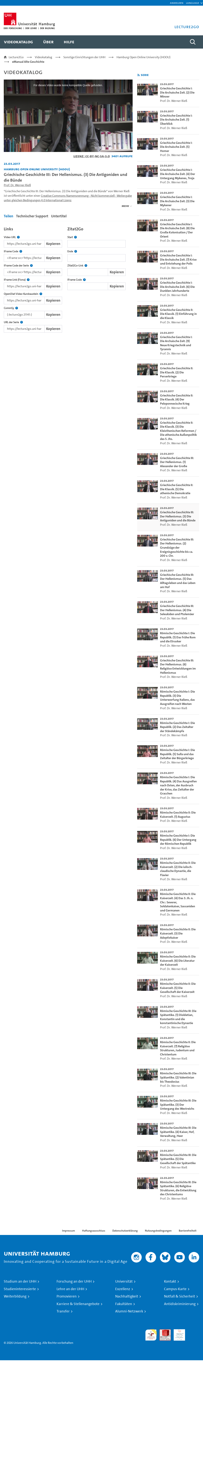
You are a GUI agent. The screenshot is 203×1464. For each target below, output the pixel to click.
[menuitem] (18, 42)
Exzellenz (122, 1289)
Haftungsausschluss (93, 1231)
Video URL (12, 237)
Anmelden (176, 3)
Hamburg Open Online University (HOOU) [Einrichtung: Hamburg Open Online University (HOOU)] (37, 169)
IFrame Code (13, 251)
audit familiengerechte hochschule (151, 1335)
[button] (192, 3)
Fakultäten (123, 1303)
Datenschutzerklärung (125, 1231)
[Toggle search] (192, 42)
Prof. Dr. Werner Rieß (17, 185)
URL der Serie (13, 322)
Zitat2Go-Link (77, 266)
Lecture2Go (16, 57)
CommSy (11, 308)
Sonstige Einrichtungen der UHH (84, 57)
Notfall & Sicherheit (179, 1296)
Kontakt (170, 1281)
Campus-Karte (175, 1289)
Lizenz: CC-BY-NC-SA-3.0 (91, 156)
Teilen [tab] (8, 216)
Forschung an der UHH (74, 1281)
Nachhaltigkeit (126, 1296)
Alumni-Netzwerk (129, 1311)
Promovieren (67, 1296)
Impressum (68, 1231)
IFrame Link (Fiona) (17, 280)
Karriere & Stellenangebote (78, 1303)
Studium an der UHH (20, 1281)
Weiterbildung (15, 1296)
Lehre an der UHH (70, 1289)
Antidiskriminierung (180, 1303)
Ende (72, 251)
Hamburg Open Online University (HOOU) (143, 57)
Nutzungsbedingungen (158, 1231)
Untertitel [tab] (59, 216)
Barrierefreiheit (187, 1231)
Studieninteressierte (20, 1289)
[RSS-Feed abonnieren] (138, 75)
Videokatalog (43, 57)
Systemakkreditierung (193, 1331)
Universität (124, 1281)
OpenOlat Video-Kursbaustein (23, 294)
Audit (163, 1331)
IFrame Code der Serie (18, 266)
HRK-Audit (177, 1333)
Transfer (63, 1311)
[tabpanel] (68, 278)
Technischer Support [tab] (32, 216)
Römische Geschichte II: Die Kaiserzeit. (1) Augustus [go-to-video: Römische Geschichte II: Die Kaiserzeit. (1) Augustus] (178, 815)
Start (72, 237)
